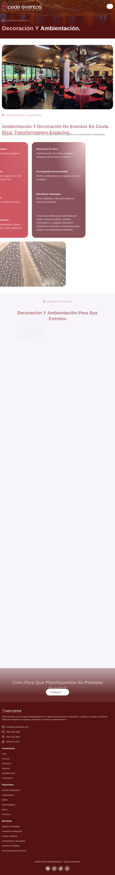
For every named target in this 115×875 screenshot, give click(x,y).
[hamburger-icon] (110, 6)
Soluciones (8, 784)
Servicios (7, 821)
